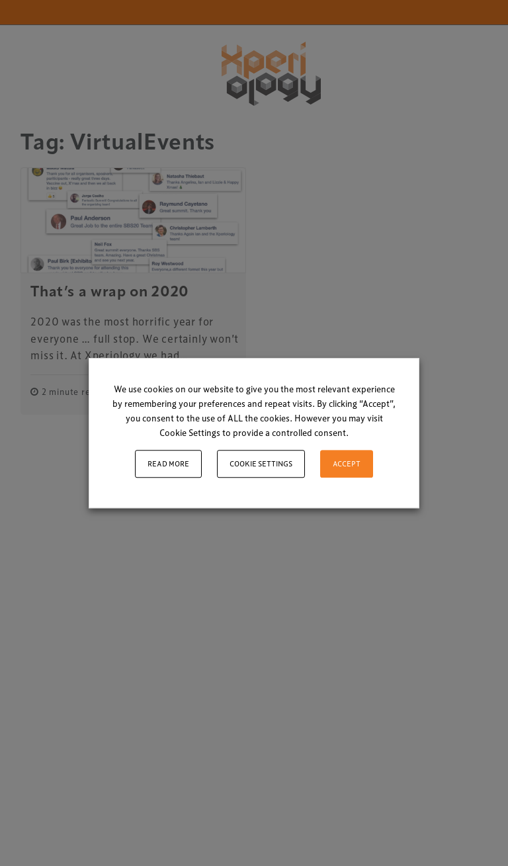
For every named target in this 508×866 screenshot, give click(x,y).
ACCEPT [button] (346, 463)
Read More (168, 463)
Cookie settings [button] (261, 463)
